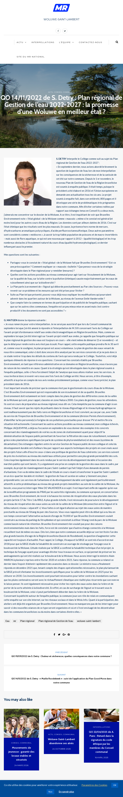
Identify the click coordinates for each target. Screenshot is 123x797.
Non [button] (50, 791)
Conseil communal (64, 92)
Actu (20, 42)
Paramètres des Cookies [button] (94, 785)
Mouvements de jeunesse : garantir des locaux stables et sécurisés (21, 753)
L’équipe (65, 42)
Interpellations (42, 42)
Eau (7, 620)
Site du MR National (31, 56)
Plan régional (27, 620)
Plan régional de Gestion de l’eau (55, 620)
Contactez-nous (90, 42)
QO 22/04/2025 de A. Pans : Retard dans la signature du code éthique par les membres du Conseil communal (101, 741)
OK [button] (114, 785)
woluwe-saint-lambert (89, 620)
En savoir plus (66, 791)
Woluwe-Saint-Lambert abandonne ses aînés (61, 741)
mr (14, 620)
